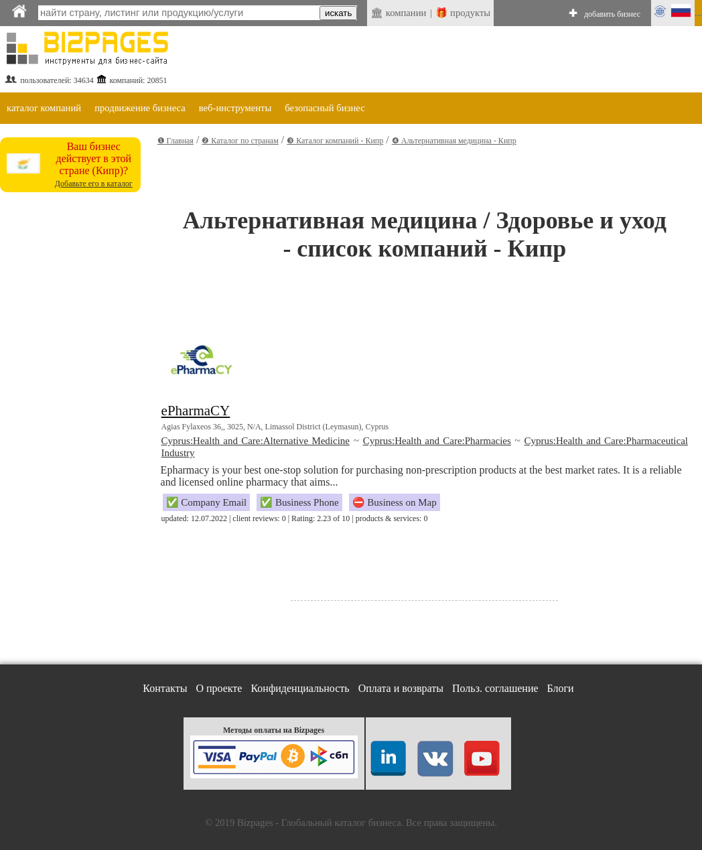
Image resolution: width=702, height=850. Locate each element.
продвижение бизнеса (140, 107)
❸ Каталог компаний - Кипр (335, 140)
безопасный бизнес (324, 107)
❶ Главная (175, 140)
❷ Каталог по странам (240, 140)
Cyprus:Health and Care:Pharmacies (437, 440)
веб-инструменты (235, 107)
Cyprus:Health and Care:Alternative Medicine (255, 440)
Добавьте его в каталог (94, 183)
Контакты (165, 688)
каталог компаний (44, 107)
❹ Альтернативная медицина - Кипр (454, 140)
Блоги (560, 688)
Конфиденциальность (300, 688)
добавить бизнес (612, 14)
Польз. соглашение (495, 688)
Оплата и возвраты (400, 688)
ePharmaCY (195, 411)
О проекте (219, 688)
